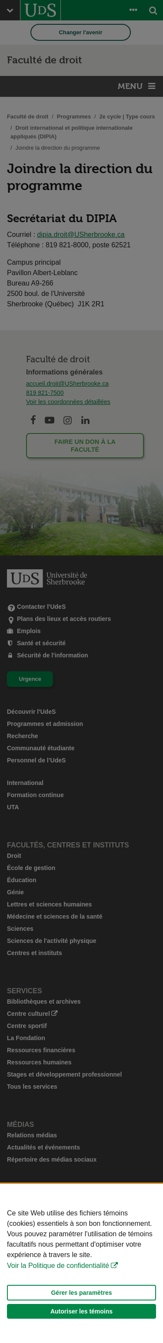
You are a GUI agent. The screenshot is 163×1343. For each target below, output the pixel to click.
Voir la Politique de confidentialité (58, 1265)
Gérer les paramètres (81, 1292)
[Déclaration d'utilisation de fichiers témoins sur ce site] (81, 1263)
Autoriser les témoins (81, 1311)
